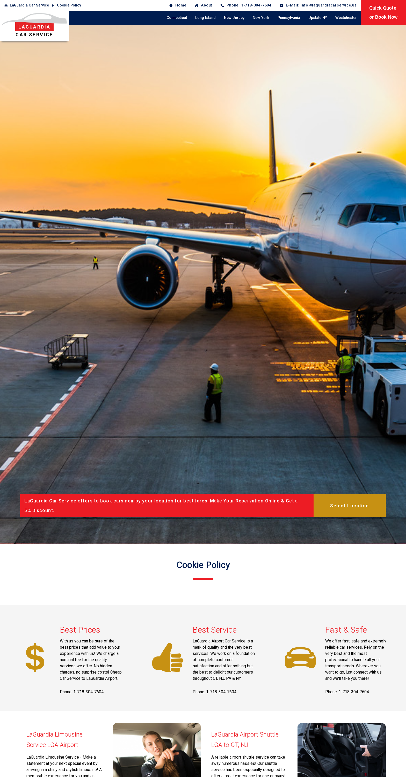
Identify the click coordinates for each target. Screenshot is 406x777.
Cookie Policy (69, 5)
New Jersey (234, 18)
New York (261, 18)
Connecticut (176, 18)
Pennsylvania (289, 18)
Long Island (205, 18)
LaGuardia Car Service (29, 5)
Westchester (346, 18)
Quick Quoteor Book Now (383, 12)
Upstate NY (317, 18)
